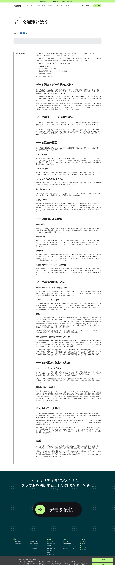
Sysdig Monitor (17, 543)
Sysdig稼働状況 (67, 543)
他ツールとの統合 (34, 546)
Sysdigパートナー (35, 541)
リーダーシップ (51, 543)
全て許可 (103, 551)
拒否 (103, 556)
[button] (31, 6)
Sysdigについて (51, 541)
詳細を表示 (22, 562)
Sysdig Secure (17, 541)
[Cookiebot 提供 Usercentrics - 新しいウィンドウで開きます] (9, 562)
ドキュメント (66, 546)
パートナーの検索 (34, 543)
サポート (65, 541)
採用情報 (49, 546)
